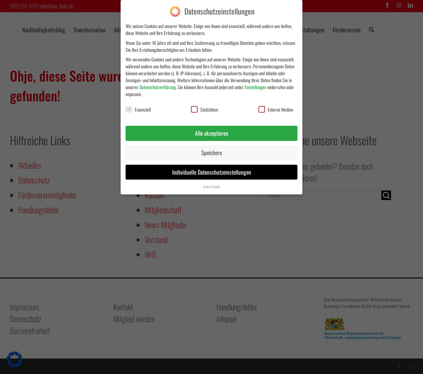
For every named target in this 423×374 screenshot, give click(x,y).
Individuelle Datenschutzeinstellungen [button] (211, 172)
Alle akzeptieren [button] (211, 133)
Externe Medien (275, 109)
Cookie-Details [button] (211, 186)
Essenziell (138, 109)
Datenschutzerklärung (157, 87)
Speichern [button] (211, 152)
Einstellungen (255, 87)
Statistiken (204, 109)
